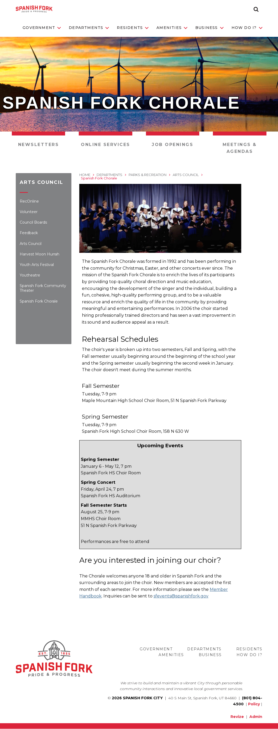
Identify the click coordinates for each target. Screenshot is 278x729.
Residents (133, 27)
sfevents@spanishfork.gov (181, 596)
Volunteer (29, 211)
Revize (237, 716)
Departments (89, 27)
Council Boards (33, 222)
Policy (254, 704)
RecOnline (29, 201)
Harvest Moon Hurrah (39, 254)
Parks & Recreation (147, 175)
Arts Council (30, 243)
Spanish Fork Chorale (39, 301)
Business (209, 27)
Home (84, 175)
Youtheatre (30, 275)
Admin (255, 716)
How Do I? (247, 27)
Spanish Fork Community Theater (43, 288)
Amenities (171, 27)
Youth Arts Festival (37, 264)
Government (42, 27)
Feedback (29, 232)
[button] (256, 9)
